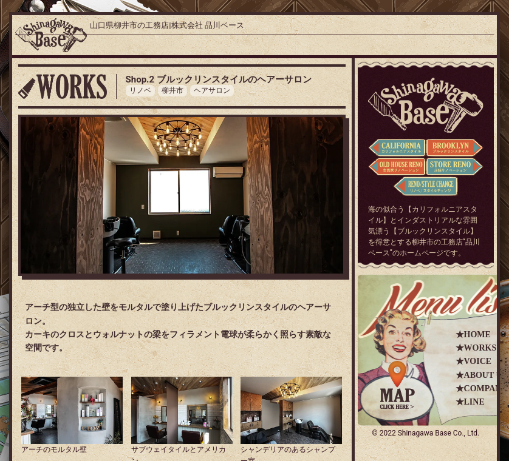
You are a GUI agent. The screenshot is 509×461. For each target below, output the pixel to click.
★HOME (473, 334)
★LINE (470, 401)
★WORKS (476, 347)
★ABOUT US (481, 375)
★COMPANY (482, 388)
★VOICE (474, 361)
